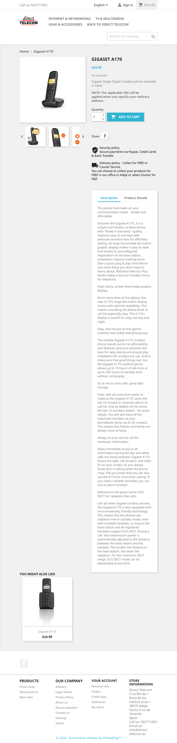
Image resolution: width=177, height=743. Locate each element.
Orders (96, 691)
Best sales (26, 697)
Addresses (98, 702)
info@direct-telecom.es (138, 732)
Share (105, 136)
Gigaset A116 (47, 631)
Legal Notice (64, 692)
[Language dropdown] (101, 5)
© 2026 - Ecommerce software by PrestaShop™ (88, 738)
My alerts (97, 707)
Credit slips (99, 697)
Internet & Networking (70, 18)
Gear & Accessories (65, 24)
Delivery (61, 687)
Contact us (63, 713)
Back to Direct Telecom (108, 24)
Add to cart (125, 117)
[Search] (132, 36)
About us (62, 702)
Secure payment (66, 707)
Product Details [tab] (135, 198)
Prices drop (27, 687)
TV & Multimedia (109, 18)
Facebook (24, 663)
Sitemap (61, 718)
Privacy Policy (64, 697)
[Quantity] (96, 117)
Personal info (100, 686)
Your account (104, 680)
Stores (60, 723)
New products (29, 692)
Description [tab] (109, 198)
